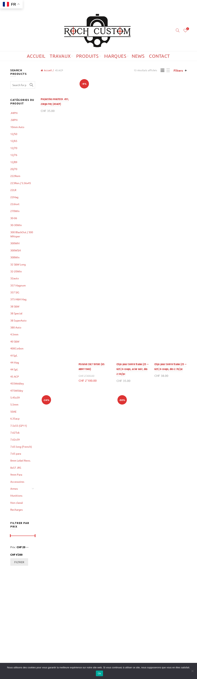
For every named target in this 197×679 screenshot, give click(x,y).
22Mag (14, 197)
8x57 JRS (15, 467)
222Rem (15, 176)
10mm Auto (17, 127)
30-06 (13, 218)
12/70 (13, 148)
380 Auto (15, 327)
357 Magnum (18, 285)
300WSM (15, 250)
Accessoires (17, 481)
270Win (15, 211)
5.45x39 (15, 397)
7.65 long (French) (21, 446)
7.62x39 (15, 439)
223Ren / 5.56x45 (20, 183)
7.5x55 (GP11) (18, 425)
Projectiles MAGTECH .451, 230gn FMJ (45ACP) (55, 101)
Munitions (16, 495)
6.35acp (15, 418)
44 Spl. (14, 369)
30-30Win (16, 225)
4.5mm (14, 334)
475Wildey (16, 390)
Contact (159, 56)
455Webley (17, 383)
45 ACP (14, 376)
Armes (14, 488)
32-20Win (16, 271)
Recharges (16, 509)
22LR (13, 190)
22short (15, 204)
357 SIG (14, 292)
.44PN (13, 113)
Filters (178, 70)
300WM (15, 243)
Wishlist (187, 29)
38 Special (16, 313)
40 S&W (14, 341)
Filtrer (19, 562)
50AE (13, 411)
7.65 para (15, 453)
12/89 (13, 162)
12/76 (13, 155)
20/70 (13, 169)
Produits (87, 56)
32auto (14, 278)
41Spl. (13, 355)
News (138, 56)
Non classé (16, 502)
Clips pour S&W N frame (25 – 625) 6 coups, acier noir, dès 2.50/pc (133, 369)
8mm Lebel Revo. (20, 460)
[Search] (178, 30)
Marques (115, 56)
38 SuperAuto (18, 320)
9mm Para (16, 474)
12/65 (13, 140)
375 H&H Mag (18, 299)
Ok (99, 673)
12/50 (13, 134)
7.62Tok (15, 432)
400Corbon (16, 348)
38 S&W (14, 306)
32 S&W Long (18, 264)
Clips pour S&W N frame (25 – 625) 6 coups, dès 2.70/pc (170, 366)
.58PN (13, 119)
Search (31, 85)
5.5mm (14, 404)
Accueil (36, 56)
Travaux (60, 56)
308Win (15, 257)
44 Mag (14, 362)
